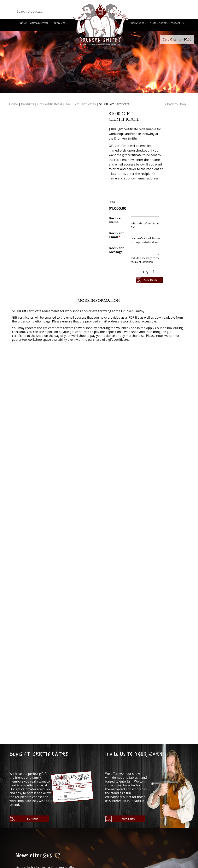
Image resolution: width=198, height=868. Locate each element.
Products (59, 23)
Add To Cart (152, 280)
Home (23, 23)
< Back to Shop (175, 104)
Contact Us (177, 23)
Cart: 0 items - (177, 39)
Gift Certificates (85, 104)
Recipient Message (116, 250)
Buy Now (32, 819)
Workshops (137, 23)
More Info (128, 819)
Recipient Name (116, 220)
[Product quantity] (157, 271)
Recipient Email (116, 235)
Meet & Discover (39, 23)
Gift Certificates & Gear (53, 104)
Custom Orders (158, 23)
